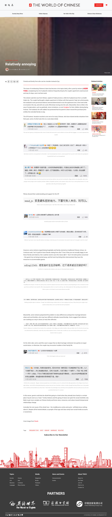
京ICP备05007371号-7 (102, 515)
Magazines (38, 478)
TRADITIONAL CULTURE (11, 60)
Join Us (80, 483)
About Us (80, 478)
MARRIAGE (54, 430)
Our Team (80, 480)
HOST (41, 430)
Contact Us (81, 487)
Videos (37, 485)
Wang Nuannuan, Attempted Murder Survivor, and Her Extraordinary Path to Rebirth (97, 108)
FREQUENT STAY (34, 430)
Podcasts (37, 483)
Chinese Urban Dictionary (94, 13)
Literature (20, 483)
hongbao (66, 107)
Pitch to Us (81, 485)
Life (11, 480)
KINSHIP (47, 430)
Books (37, 480)
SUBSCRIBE (99, 5)
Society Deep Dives (17, 13)
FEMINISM (94, 92)
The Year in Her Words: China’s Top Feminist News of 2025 (98, 94)
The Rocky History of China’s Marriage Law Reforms (97, 122)
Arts (19, 480)
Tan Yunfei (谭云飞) (13, 69)
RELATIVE (61, 430)
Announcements (56, 478)
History (20, 478)
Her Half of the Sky (69, 13)
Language (12, 485)
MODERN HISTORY (95, 120)
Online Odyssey (43, 13)
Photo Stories (21, 485)
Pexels (36, 421)
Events (54, 480)
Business (12, 483)
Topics (12, 474)
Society (12, 478)
